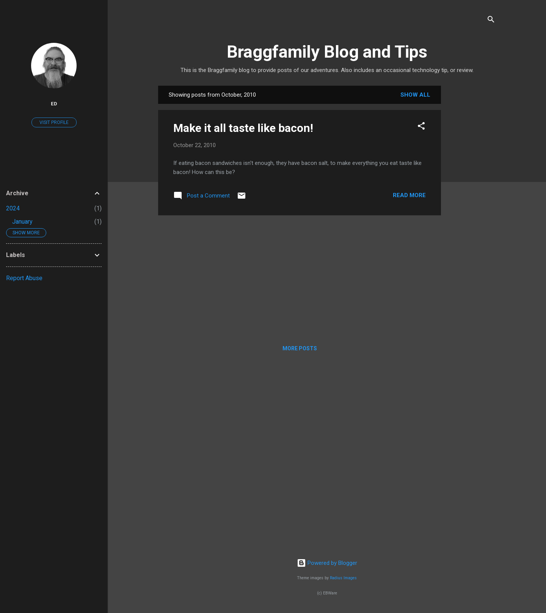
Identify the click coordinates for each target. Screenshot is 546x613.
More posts (299, 348)
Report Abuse (24, 278)
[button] (421, 127)
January (22, 221)
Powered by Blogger (327, 563)
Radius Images (343, 577)
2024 (13, 208)
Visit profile (54, 122)
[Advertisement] (471, 199)
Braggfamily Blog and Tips (327, 52)
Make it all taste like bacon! (243, 128)
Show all (415, 94)
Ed (54, 103)
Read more (409, 195)
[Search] (491, 20)
